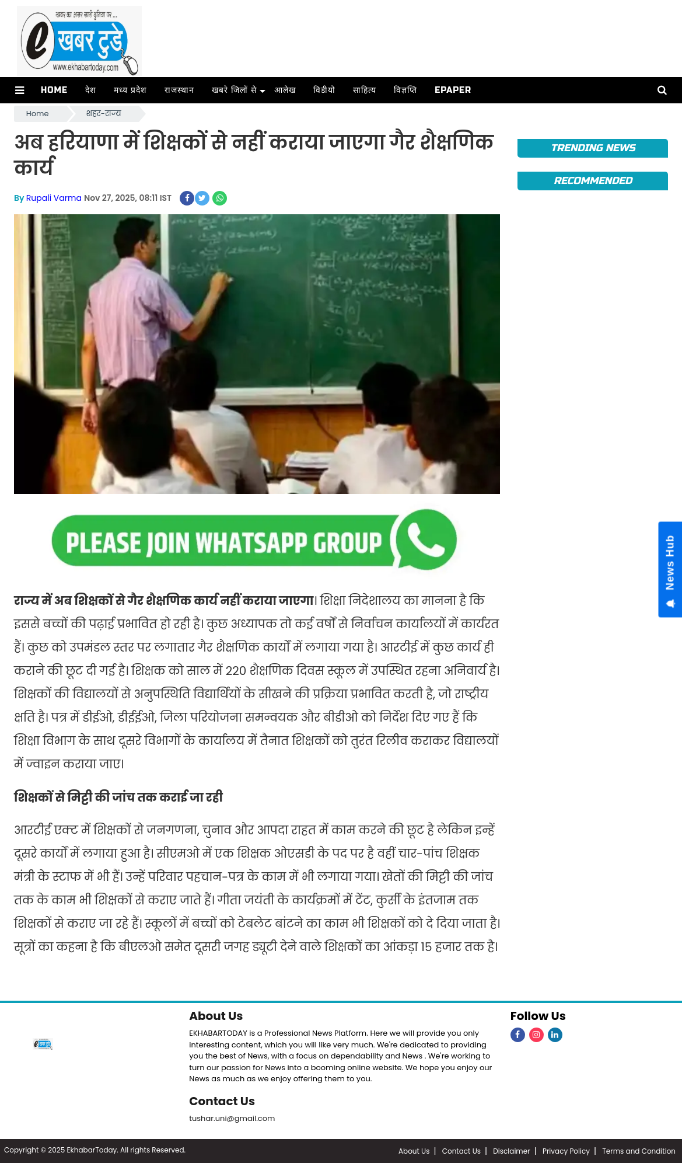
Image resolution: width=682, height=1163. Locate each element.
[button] (19, 90)
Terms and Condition (639, 1151)
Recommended (593, 181)
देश (90, 90)
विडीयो (324, 90)
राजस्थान (179, 90)
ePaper (453, 90)
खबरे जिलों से (234, 90)
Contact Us (222, 1101)
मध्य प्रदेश (130, 90)
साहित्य (364, 90)
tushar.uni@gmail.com (232, 1118)
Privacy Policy (566, 1151)
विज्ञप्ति (405, 90)
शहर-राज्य (103, 113)
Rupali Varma (54, 198)
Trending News (593, 148)
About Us (216, 1016)
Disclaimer (511, 1151)
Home (54, 90)
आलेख (285, 90)
